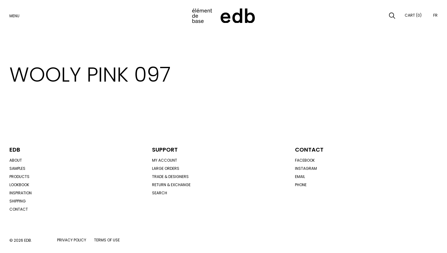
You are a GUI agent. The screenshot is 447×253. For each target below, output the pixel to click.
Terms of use (107, 240)
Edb (14, 149)
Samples (17, 168)
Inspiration (20, 193)
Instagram (306, 168)
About (15, 160)
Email (300, 176)
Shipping (17, 201)
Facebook (305, 160)
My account (164, 160)
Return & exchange (171, 184)
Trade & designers (170, 176)
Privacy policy (71, 240)
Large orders (165, 168)
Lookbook (19, 184)
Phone (301, 184)
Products (19, 176)
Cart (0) (413, 15)
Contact (18, 209)
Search (159, 193)
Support (165, 149)
